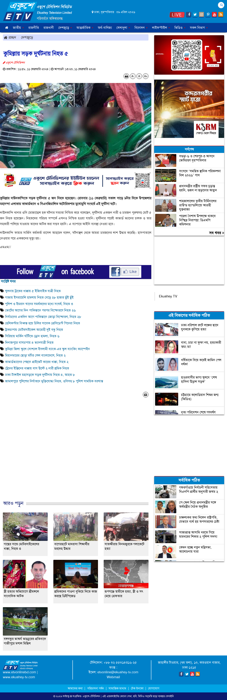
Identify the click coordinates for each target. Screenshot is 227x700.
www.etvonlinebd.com (19, 672)
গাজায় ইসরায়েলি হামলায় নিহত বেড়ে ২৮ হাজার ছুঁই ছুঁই (39, 297)
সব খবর (216, 232)
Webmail (113, 677)
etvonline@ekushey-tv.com (117, 672)
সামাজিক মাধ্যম (117, 688)
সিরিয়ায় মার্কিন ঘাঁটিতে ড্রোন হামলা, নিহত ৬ (32, 336)
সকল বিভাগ (199, 27)
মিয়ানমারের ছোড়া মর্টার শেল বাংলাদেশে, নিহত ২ (35, 355)
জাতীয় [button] (18, 27)
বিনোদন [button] (141, 27)
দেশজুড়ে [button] (65, 27)
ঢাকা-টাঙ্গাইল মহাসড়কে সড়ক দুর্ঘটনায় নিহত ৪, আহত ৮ (40, 374)
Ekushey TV (168, 296)
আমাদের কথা (75, 688)
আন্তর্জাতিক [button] (84, 27)
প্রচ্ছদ (10, 37)
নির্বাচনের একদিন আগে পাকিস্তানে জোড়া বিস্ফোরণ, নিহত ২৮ (43, 316)
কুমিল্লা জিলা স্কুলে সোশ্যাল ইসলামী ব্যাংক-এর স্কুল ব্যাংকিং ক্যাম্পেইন (47, 349)
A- (132, 76)
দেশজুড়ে (27, 37)
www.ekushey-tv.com (19, 677)
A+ (145, 76)
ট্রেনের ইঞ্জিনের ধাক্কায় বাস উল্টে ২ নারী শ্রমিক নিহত (37, 368)
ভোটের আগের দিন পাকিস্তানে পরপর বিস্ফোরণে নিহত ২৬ (40, 310)
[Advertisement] (75, 453)
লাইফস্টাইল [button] (161, 27)
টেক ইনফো (137, 688)
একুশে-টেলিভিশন (91, 696)
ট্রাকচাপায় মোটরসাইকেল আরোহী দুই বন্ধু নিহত (34, 329)
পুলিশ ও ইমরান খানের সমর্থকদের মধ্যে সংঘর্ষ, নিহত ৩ (39, 304)
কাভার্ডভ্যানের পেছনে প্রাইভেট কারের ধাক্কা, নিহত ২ (36, 362)
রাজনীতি (33, 27)
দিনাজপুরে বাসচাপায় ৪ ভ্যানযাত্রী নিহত (29, 342)
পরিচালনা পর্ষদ (95, 688)
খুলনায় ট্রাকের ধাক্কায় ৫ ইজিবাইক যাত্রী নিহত (33, 291)
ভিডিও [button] (179, 27)
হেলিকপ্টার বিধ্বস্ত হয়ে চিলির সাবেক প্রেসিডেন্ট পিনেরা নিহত (42, 323)
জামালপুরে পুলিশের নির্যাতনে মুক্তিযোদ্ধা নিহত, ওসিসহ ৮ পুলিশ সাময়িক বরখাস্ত (54, 381)
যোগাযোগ (153, 688)
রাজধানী (49, 27)
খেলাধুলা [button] (123, 27)
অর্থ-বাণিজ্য (105, 27)
